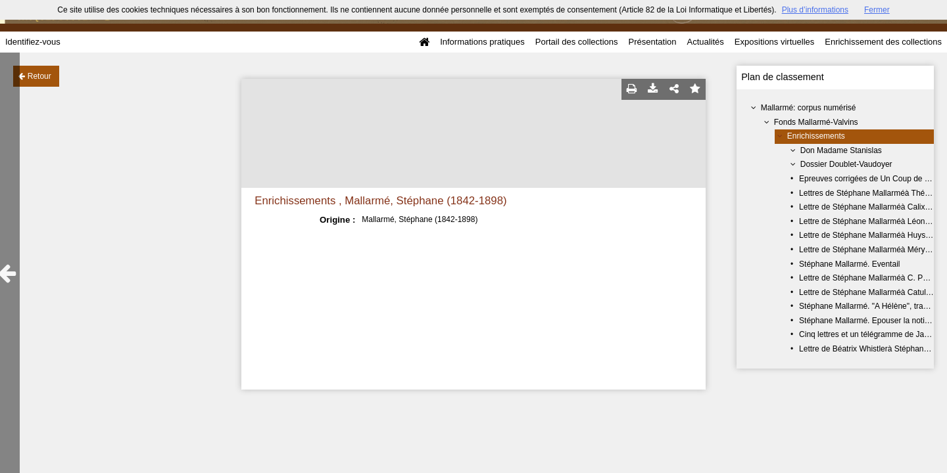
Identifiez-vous (33, 42)
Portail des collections (576, 42)
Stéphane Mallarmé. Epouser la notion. (867, 320)
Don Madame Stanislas (841, 150)
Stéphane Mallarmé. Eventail (849, 264)
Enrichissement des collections (883, 42)
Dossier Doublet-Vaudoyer (846, 164)
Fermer (877, 9)
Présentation (652, 42)
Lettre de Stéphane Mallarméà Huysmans (871, 235)
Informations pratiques (482, 42)
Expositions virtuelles (774, 42)
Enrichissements (816, 136)
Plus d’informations (815, 9)
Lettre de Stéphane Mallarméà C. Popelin (871, 277)
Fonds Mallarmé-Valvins (816, 122)
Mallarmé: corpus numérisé (808, 107)
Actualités (705, 42)
